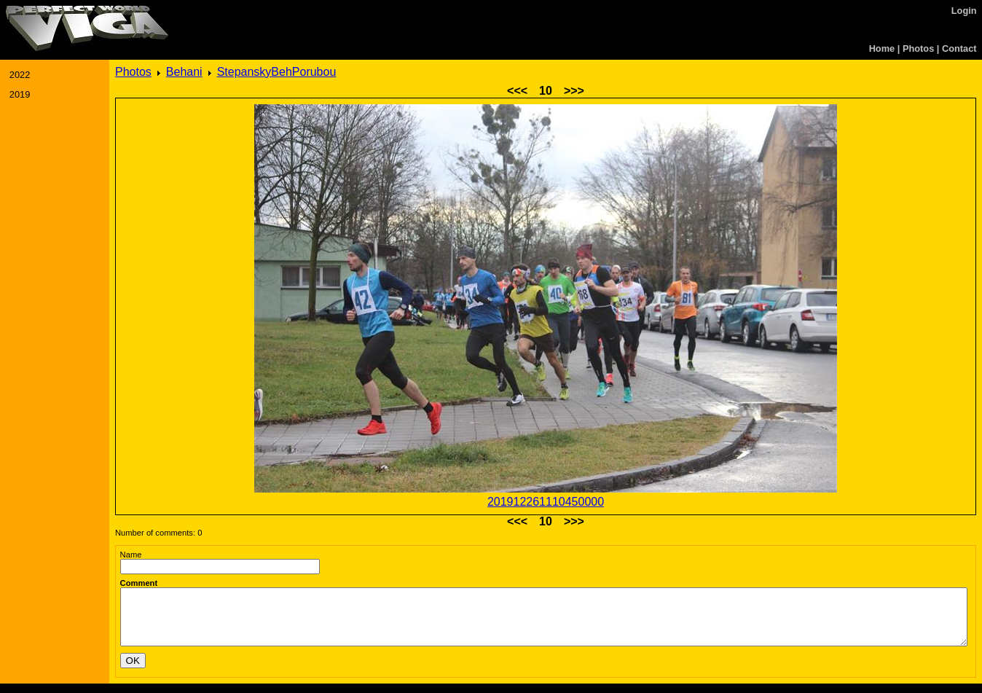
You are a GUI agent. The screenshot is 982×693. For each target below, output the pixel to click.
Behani (184, 72)
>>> (574, 91)
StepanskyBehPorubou (277, 72)
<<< (517, 91)
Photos (918, 48)
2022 (19, 74)
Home (882, 48)
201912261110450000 (545, 502)
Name (131, 554)
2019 (19, 94)
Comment (139, 583)
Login (964, 10)
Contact (959, 48)
